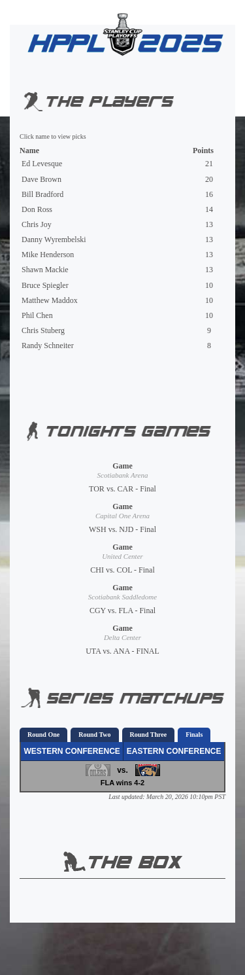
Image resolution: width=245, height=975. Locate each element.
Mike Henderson (48, 254)
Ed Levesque (42, 163)
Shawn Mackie (45, 269)
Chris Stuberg (43, 330)
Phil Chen (37, 315)
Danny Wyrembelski (54, 239)
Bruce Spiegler (45, 285)
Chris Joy (37, 224)
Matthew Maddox (50, 300)
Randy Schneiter (48, 345)
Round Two (94, 734)
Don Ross (37, 209)
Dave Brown (41, 179)
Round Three (148, 734)
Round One (43, 734)
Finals (194, 734)
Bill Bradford (42, 194)
